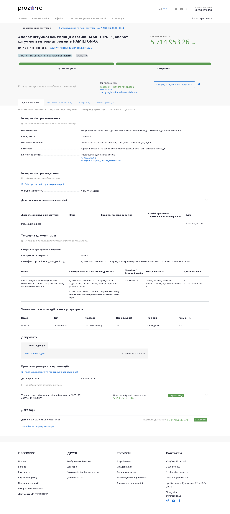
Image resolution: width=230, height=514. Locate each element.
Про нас (22, 461)
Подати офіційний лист (177, 477)
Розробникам (124, 461)
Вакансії (22, 466)
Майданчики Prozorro (79, 461)
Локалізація (117, 18)
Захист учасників (126, 472)
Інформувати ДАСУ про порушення (174, 84)
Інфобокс (60, 18)
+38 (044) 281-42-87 (176, 461)
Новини (23, 18)
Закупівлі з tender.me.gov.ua (83, 472)
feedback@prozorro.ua (177, 472)
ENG (165, 9)
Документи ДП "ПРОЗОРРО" (33, 494)
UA (159, 9)
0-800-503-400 (203, 10)
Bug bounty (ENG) (27, 477)
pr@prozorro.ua (173, 495)
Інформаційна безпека (30, 488)
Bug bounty (24, 472)
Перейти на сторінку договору (38, 426)
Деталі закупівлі (31, 102)
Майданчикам (125, 466)
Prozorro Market (41, 18)
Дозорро (72, 466)
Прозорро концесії (28, 483)
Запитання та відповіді (130, 483)
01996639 (86, 136)
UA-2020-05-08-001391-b (32, 48)
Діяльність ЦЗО (75, 477)
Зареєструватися (202, 18)
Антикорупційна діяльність (132, 477)
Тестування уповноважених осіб (87, 18)
